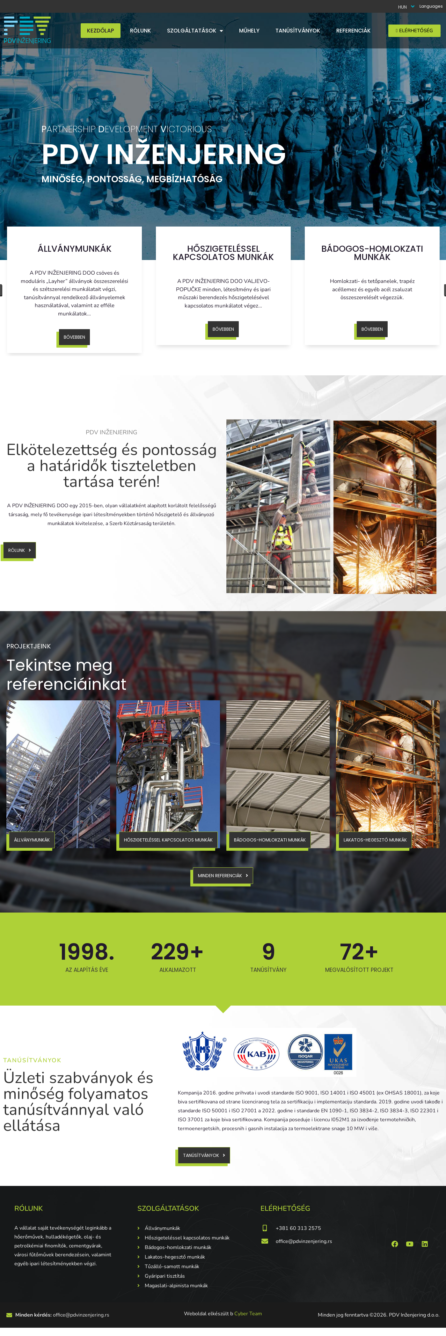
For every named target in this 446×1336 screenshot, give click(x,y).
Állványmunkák (75, 249)
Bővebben (74, 337)
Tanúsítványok (297, 30)
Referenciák (353, 30)
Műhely (249, 30)
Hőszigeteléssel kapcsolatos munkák (223, 253)
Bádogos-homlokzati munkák (372, 253)
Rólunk (140, 30)
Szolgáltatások (195, 31)
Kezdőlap (100, 30)
